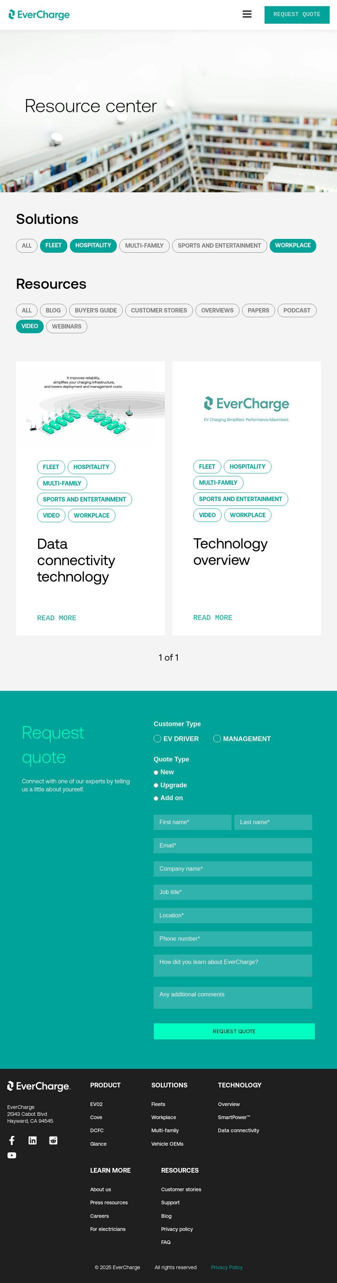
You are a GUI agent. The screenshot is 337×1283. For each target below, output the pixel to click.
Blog (53, 310)
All (27, 245)
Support (170, 1202)
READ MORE (56, 618)
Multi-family (165, 1130)
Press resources (109, 1202)
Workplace (293, 245)
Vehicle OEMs (167, 1144)
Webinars (67, 326)
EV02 (96, 1104)
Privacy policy (177, 1229)
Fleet (53, 245)
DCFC (97, 1130)
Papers (258, 310)
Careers (99, 1216)
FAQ (166, 1242)
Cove (96, 1117)
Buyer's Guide (96, 310)
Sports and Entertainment (219, 245)
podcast (297, 310)
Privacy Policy (227, 1267)
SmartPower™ (234, 1117)
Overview (229, 1104)
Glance (98, 1144)
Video (29, 326)
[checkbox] (233, 740)
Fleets (158, 1104)
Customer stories (181, 1189)
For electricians (108, 1229)
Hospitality (93, 245)
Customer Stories (159, 310)
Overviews (217, 310)
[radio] (176, 740)
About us (100, 1189)
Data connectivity (238, 1130)
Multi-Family (144, 245)
